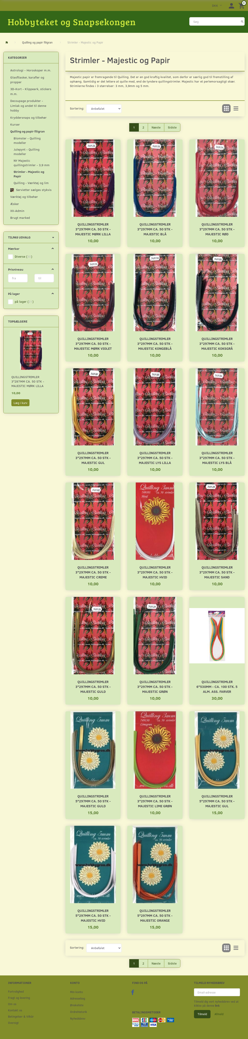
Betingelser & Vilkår (21, 1016)
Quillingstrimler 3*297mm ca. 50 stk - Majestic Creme (93, 572)
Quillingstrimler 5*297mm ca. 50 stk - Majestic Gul (217, 801)
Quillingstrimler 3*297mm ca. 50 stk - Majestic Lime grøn (155, 801)
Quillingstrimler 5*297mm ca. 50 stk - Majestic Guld (93, 801)
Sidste (172, 127)
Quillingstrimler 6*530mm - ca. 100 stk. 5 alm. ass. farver (217, 686)
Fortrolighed (16, 991)
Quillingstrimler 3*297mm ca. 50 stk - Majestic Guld (93, 686)
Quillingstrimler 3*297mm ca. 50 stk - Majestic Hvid (155, 572)
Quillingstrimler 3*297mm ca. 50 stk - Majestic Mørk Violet (93, 343)
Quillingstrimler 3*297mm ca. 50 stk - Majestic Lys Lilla (155, 457)
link (217, 1006)
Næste (156, 127)
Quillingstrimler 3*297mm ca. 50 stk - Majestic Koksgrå (217, 343)
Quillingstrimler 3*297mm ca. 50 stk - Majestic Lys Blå (217, 457)
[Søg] (242, 21)
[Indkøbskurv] (242, 5)
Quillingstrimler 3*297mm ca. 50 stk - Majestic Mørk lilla (27, 381)
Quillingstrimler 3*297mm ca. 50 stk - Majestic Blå (155, 229)
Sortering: (77, 108)
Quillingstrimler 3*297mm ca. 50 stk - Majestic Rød (217, 229)
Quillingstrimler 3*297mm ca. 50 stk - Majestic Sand (217, 572)
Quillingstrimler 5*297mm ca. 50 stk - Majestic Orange (155, 915)
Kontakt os (15, 1010)
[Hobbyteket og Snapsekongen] (72, 22)
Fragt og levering (19, 998)
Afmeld (219, 1014)
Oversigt (13, 1023)
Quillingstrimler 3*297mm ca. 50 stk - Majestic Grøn (155, 686)
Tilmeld (202, 1014)
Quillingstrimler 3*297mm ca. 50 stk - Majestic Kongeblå (155, 343)
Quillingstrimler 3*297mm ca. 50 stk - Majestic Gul (93, 457)
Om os (12, 1004)
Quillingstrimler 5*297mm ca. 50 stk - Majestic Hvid (93, 915)
